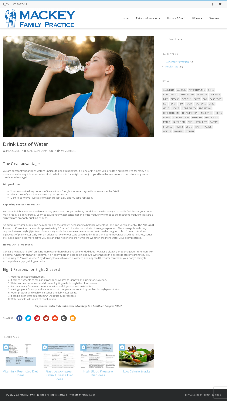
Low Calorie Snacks (136, 371)
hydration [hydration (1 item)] (205, 108)
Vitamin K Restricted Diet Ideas (20, 373)
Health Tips (171, 66)
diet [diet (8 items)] (165, 99)
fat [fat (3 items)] (165, 103)
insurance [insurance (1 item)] (206, 112)
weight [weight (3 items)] (167, 131)
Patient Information (148, 18)
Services (214, 18)
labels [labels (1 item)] (166, 117)
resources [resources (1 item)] (201, 122)
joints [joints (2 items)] (218, 112)
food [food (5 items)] (189, 103)
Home (125, 18)
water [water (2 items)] (208, 126)
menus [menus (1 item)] (166, 122)
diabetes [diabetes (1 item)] (202, 94)
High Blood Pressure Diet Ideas (98, 373)
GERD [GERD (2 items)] (211, 103)
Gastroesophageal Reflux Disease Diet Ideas (59, 375)
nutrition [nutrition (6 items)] (179, 122)
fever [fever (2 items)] (173, 103)
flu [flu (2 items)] (181, 103)
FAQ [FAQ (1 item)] (205, 99)
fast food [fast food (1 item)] (216, 99)
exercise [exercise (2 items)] (186, 99)
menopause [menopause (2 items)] (211, 117)
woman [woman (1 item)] (178, 131)
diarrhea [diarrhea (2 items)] (215, 94)
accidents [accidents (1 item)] (168, 89)
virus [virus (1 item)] (189, 126)
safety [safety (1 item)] (214, 122)
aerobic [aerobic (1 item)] (181, 89)
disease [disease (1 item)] (175, 99)
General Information (38, 151)
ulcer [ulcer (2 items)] (179, 126)
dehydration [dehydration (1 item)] (187, 94)
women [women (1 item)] (190, 131)
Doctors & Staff (176, 18)
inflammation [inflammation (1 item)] (190, 112)
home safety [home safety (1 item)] (189, 108)
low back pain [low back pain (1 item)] (181, 117)
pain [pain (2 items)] (190, 122)
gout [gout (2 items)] (166, 108)
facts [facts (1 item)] (197, 99)
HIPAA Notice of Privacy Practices (203, 394)
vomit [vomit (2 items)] (198, 126)
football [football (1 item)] (200, 103)
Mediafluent (88, 394)
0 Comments (66, 150)
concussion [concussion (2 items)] (170, 94)
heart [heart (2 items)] (175, 108)
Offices (197, 18)
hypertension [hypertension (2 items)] (171, 112)
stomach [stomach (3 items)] (168, 126)
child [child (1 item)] (211, 89)
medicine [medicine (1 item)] (197, 117)
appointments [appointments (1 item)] (197, 89)
